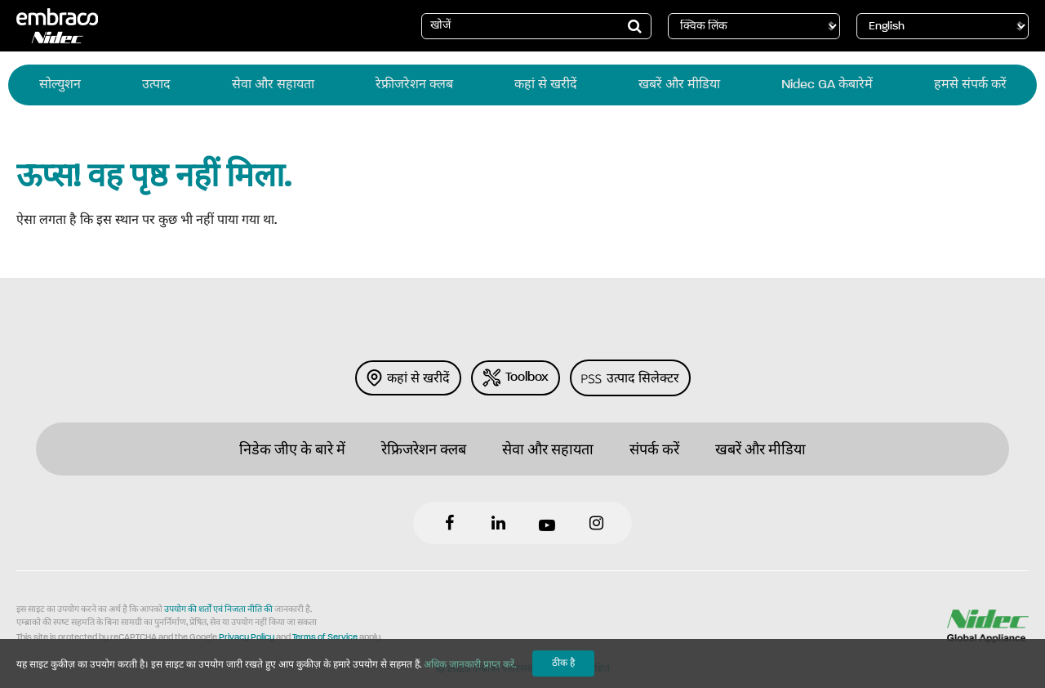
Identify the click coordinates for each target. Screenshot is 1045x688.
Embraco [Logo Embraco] (57, 25)
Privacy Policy (246, 637)
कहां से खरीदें (408, 377)
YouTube (547, 523)
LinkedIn (498, 523)
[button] (635, 26)
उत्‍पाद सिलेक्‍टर (630, 378)
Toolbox (515, 378)
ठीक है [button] (563, 663)
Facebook (449, 523)
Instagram (596, 523)
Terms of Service (325, 637)
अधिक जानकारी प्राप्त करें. (470, 665)
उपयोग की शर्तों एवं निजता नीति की (218, 609)
